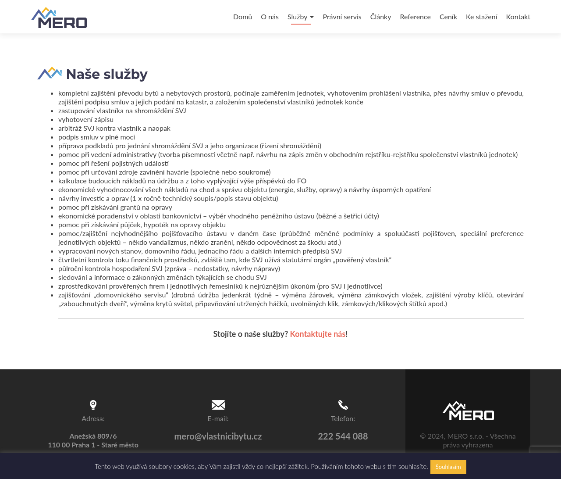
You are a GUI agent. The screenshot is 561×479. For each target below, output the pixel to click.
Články (380, 16)
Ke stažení (481, 16)
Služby (297, 16)
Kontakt (518, 16)
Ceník (448, 16)
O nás (270, 16)
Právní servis (342, 16)
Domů (242, 16)
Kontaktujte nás (318, 334)
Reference (415, 16)
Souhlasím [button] (448, 466)
